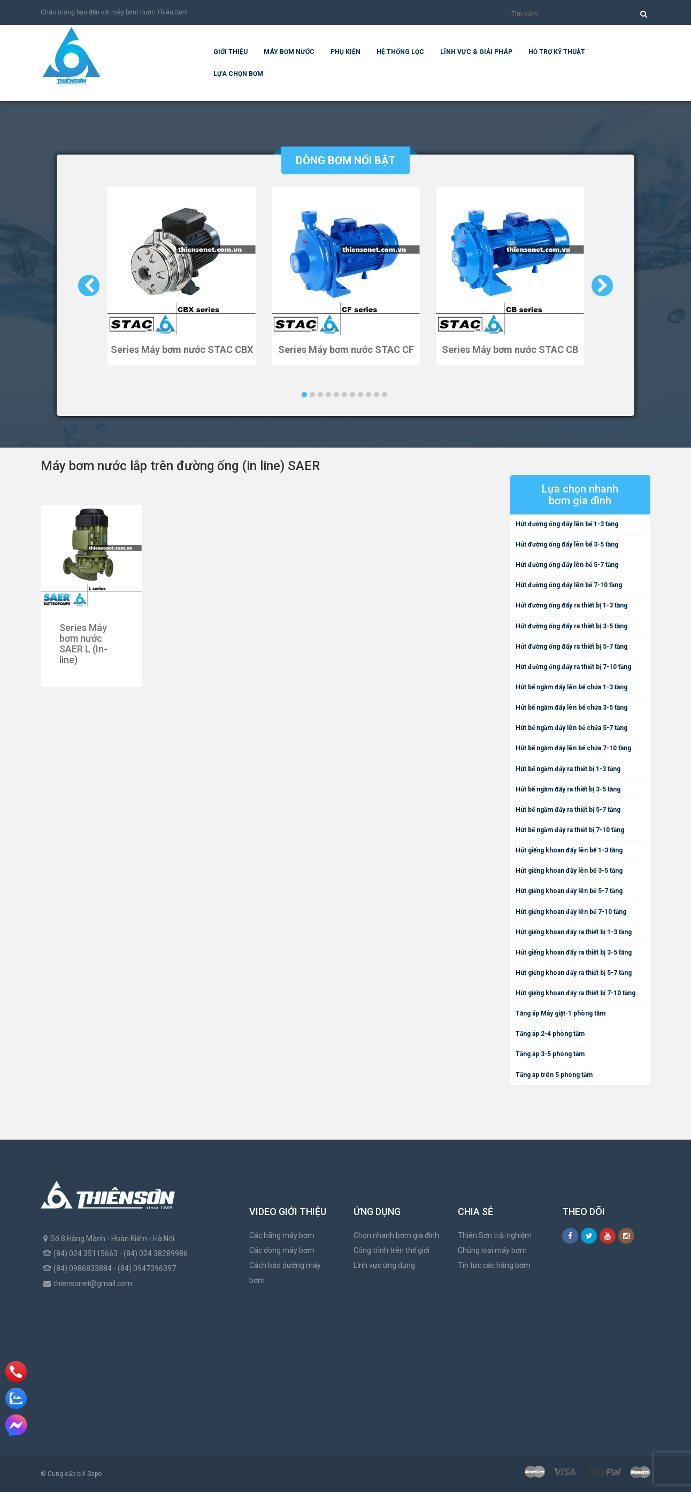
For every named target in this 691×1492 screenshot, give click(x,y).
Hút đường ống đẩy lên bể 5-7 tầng (567, 564)
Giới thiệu (230, 52)
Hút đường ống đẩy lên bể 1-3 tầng (567, 524)
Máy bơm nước (289, 52)
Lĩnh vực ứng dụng (384, 1265)
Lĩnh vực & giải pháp (476, 52)
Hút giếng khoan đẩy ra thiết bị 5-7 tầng (574, 972)
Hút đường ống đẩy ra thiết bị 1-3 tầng (571, 605)
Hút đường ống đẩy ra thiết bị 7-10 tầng (573, 667)
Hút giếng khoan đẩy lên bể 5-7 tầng (569, 891)
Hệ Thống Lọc (400, 52)
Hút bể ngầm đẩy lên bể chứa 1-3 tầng (571, 687)
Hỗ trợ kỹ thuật (556, 52)
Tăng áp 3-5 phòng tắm (550, 1054)
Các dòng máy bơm (281, 1250)
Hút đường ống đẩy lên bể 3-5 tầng (567, 544)
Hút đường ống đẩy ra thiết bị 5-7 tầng (571, 646)
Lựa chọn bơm (238, 74)
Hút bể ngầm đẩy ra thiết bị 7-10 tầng (570, 830)
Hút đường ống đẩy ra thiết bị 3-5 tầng (571, 626)
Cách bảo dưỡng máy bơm (285, 1273)
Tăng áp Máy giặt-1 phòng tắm (560, 1013)
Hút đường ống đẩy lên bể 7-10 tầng (569, 585)
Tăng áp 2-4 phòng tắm (550, 1033)
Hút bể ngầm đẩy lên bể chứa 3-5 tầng (571, 707)
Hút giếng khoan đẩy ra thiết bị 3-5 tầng (574, 952)
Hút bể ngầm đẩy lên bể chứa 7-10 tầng (573, 748)
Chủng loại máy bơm (492, 1250)
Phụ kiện (345, 52)
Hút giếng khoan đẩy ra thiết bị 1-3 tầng (574, 932)
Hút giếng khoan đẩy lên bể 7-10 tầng (571, 912)
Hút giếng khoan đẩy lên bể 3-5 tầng (569, 870)
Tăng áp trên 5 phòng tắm (554, 1075)
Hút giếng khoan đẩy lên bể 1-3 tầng (569, 850)
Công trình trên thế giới (391, 1250)
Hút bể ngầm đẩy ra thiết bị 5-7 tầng (568, 809)
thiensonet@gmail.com (92, 1283)
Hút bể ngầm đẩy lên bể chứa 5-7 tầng (571, 728)
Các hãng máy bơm (281, 1235)
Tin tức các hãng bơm (494, 1265)
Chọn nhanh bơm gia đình (396, 1235)
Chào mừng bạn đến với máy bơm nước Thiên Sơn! (114, 12)
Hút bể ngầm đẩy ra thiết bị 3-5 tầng (568, 789)
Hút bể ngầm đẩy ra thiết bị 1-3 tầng (568, 769)
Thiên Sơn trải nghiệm (495, 1235)
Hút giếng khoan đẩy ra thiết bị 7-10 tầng (575, 993)
